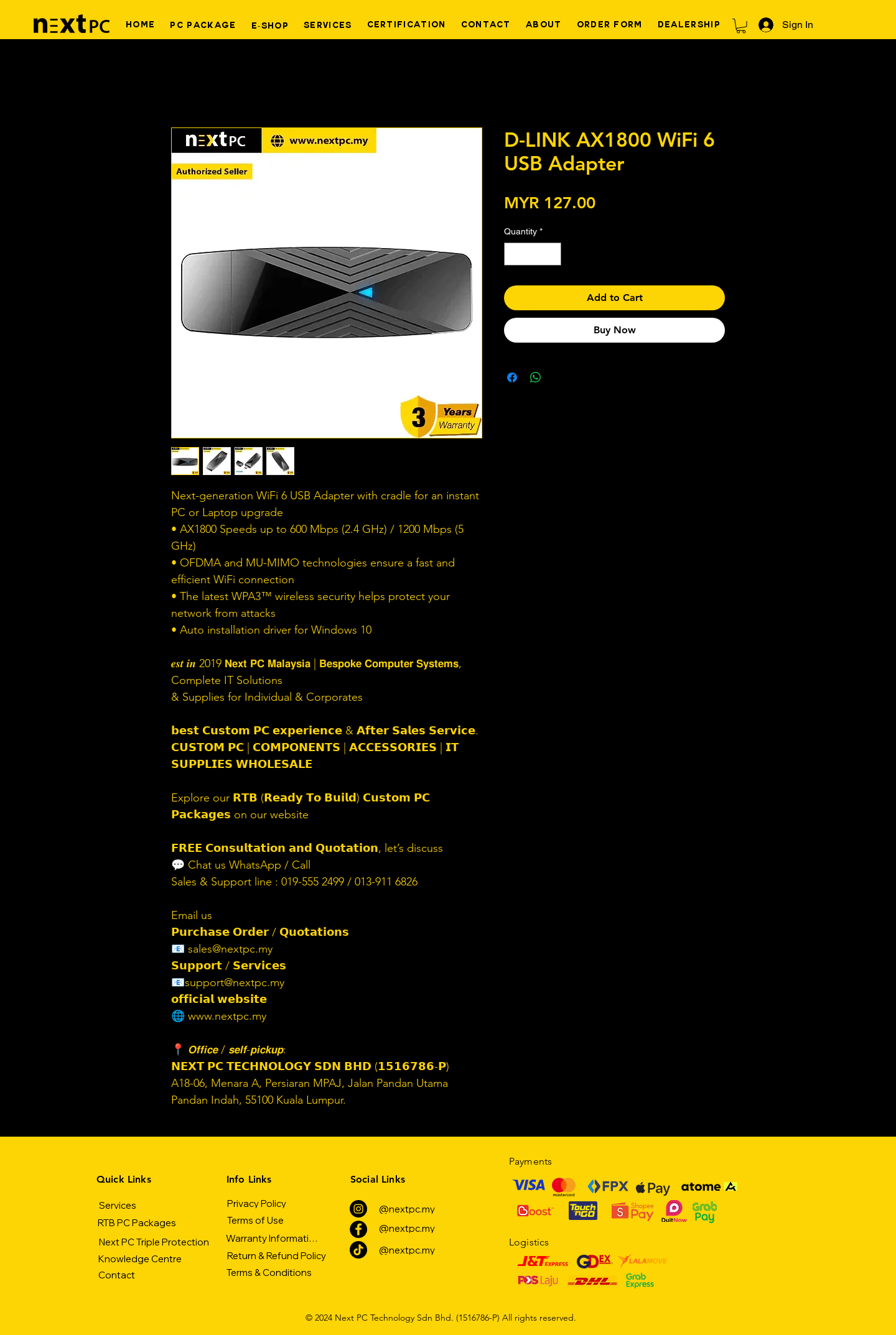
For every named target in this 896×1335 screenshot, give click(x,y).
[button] (741, 26)
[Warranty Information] (273, 1238)
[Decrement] (513, 254)
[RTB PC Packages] (136, 1222)
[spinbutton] (532, 254)
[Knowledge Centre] (139, 1258)
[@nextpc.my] (406, 1209)
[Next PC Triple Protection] (153, 1242)
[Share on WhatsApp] (535, 377)
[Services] (117, 1205)
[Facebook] (358, 1229)
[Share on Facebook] (512, 377)
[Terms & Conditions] (269, 1272)
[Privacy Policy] (256, 1203)
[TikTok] (358, 1250)
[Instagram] (358, 1208)
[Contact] (116, 1275)
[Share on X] (559, 377)
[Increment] (551, 254)
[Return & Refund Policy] (276, 1255)
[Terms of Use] (255, 1220)
